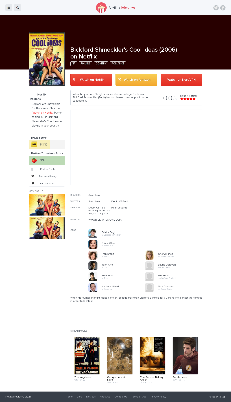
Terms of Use (139, 397)
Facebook (223, 7)
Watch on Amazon (137, 79)
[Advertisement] (175, 216)
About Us (105, 397)
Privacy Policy (158, 397)
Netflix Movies (13, 397)
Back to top (219, 397)
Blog (79, 397)
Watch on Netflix (92, 79)
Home (69, 397)
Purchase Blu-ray (47, 176)
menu (8, 7)
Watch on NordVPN (181, 79)
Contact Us (120, 397)
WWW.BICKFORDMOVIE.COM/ (105, 220)
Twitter (216, 7)
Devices (91, 397)
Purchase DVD (47, 183)
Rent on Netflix (47, 169)
